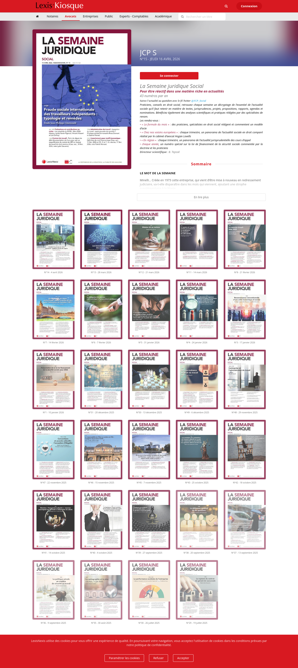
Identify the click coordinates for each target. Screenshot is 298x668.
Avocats (70, 16)
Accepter (183, 658)
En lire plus (201, 197)
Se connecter (169, 76)
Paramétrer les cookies (124, 658)
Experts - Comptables (134, 16)
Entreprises (90, 16)
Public (109, 16)
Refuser (158, 658)
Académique (163, 16)
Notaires (52, 16)
